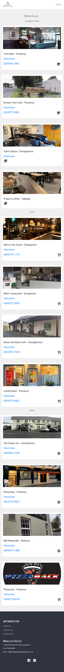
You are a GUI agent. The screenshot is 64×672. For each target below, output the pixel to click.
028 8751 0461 (11, 63)
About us (7, 626)
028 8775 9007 (11, 501)
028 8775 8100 (11, 599)
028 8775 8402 (11, 400)
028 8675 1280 (11, 550)
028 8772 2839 (11, 303)
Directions (9, 58)
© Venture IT (9, 634)
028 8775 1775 (11, 254)
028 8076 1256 (11, 452)
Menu (59, 4)
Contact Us (8, 630)
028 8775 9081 (11, 112)
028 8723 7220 (11, 352)
